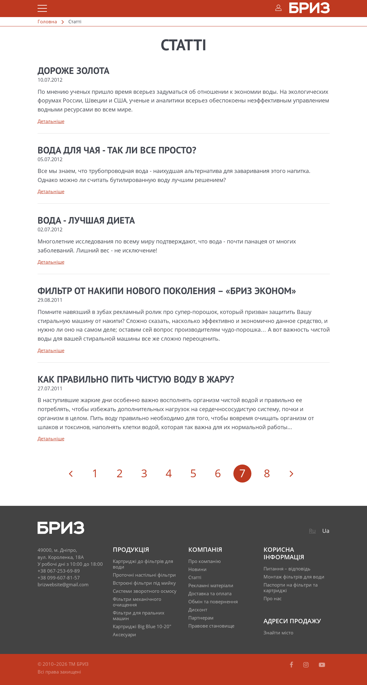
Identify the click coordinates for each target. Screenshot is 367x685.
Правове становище (211, 626)
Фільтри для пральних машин (138, 615)
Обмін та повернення (213, 601)
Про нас (273, 598)
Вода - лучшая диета (86, 221)
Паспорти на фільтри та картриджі (291, 587)
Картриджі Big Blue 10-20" (142, 626)
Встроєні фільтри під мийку (144, 583)
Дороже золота (73, 71)
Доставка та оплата (210, 593)
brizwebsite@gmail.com (63, 584)
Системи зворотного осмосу (145, 591)
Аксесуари (124, 634)
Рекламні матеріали (210, 585)
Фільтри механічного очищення (137, 602)
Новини (197, 569)
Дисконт (197, 609)
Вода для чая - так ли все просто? (117, 151)
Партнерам (200, 618)
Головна (47, 21)
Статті (194, 577)
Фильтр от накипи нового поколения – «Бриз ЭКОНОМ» (167, 291)
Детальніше (51, 121)
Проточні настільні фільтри (144, 575)
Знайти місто (278, 632)
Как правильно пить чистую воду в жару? (136, 380)
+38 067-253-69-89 (59, 571)
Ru (312, 530)
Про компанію (204, 561)
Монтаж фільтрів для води (294, 577)
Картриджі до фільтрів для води (143, 564)
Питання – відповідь (287, 568)
